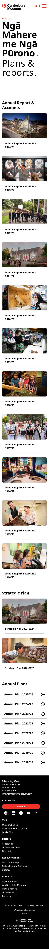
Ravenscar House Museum (15, 828)
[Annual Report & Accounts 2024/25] (24, 132)
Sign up (21, 806)
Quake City (7, 832)
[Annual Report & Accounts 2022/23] (24, 218)
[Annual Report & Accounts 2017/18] (24, 433)
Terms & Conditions (13, 905)
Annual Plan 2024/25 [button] (18, 704)
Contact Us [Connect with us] (8, 800)
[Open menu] (44, 6)
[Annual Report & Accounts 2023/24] (24, 175)
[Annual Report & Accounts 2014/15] (24, 562)
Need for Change (10, 862)
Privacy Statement (36, 905)
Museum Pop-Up (10, 824)
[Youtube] (28, 812)
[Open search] (37, 6)
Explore (6, 838)
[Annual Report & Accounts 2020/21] (24, 304)
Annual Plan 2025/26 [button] (18, 694)
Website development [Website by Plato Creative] (23, 910)
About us (6, 18)
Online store (8, 892)
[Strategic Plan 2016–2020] (24, 655)
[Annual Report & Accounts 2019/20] (24, 347)
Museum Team (9, 881)
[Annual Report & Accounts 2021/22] (24, 261)
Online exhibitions (11, 847)
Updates (6, 869)
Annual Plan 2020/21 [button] (18, 743)
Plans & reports (9, 888)
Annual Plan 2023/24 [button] (18, 714)
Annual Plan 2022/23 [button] (18, 723)
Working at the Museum (14, 885)
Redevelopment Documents (15, 866)
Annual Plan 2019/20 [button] (18, 752)
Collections (7, 843)
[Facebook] (6, 813)
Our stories (7, 851)
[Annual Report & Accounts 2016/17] (24, 476)
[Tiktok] (36, 813)
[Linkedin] (13, 813)
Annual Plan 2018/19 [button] (18, 762)
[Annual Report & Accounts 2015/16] (24, 519)
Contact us (7, 896)
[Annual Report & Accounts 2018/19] (24, 390)
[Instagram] (21, 813)
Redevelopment (11, 857)
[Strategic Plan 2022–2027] (24, 616)
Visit (4, 819)
